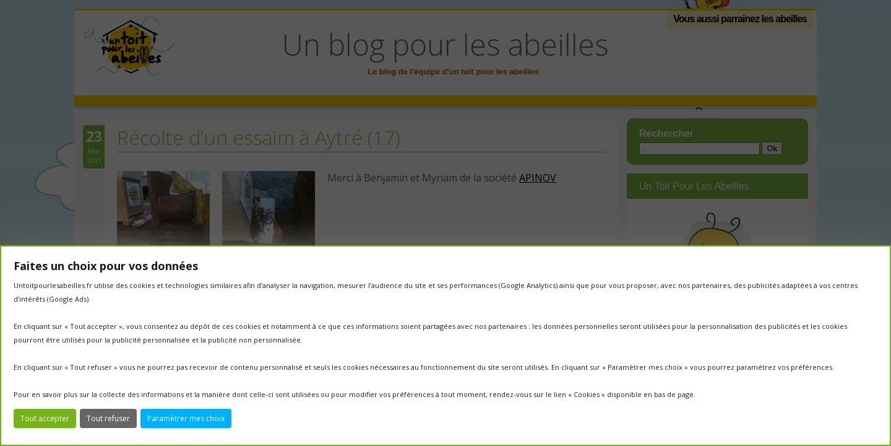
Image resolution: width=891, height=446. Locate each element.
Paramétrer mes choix (186, 418)
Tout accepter (44, 418)
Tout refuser (108, 418)
